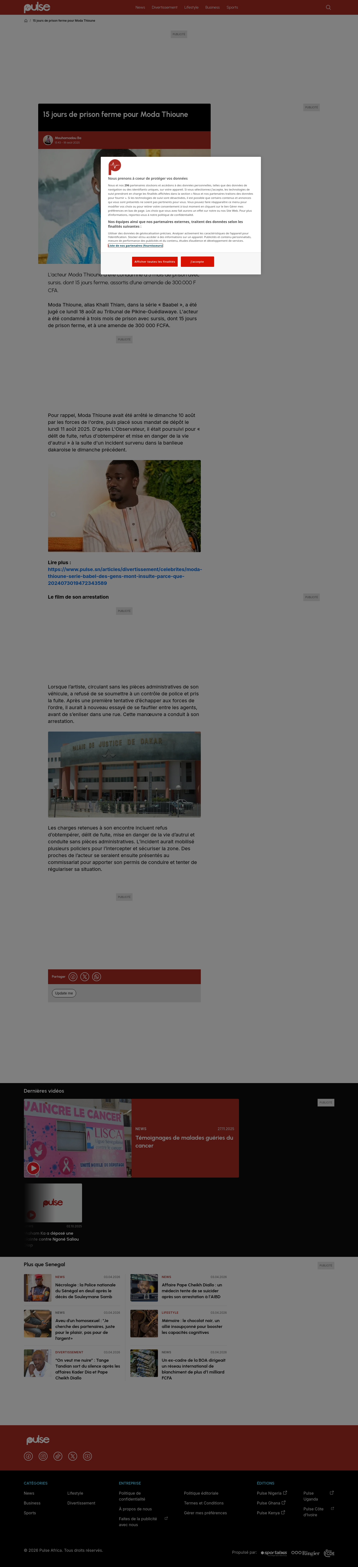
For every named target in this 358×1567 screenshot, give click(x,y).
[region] (181, 216)
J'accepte (197, 261)
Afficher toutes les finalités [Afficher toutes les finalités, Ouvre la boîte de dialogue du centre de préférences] (155, 261)
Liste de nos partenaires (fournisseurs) (135, 245)
